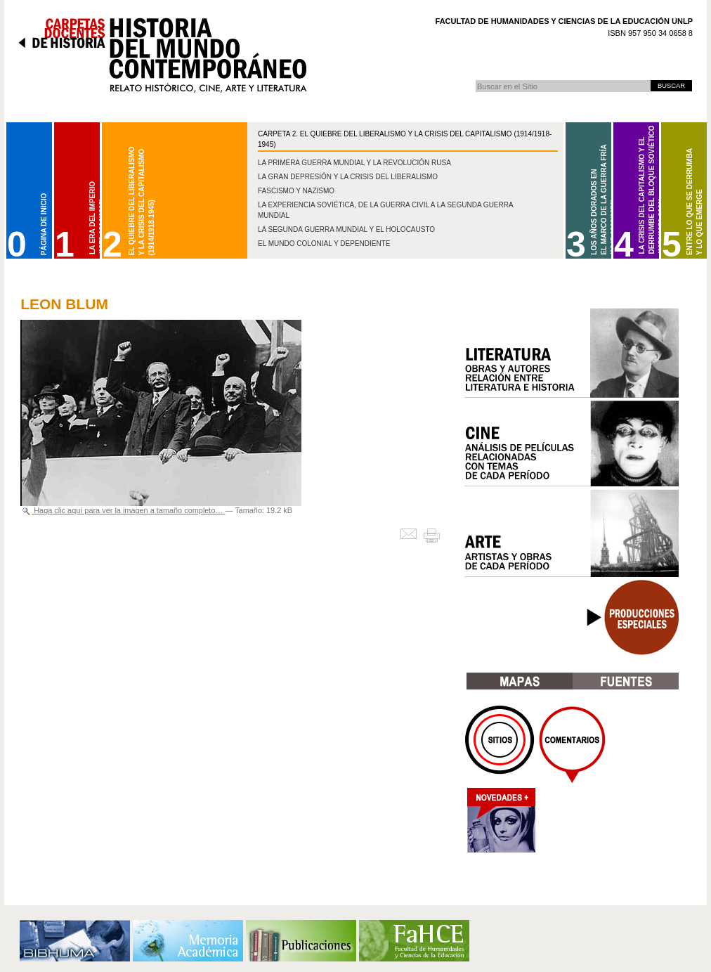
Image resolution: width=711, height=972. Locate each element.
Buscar (475, 79)
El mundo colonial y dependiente (324, 243)
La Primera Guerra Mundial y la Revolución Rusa (354, 163)
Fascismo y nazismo (296, 191)
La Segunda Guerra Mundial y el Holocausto (346, 229)
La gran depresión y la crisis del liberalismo (348, 177)
